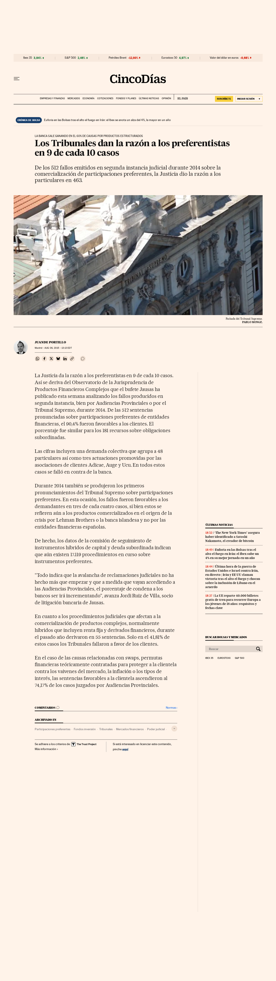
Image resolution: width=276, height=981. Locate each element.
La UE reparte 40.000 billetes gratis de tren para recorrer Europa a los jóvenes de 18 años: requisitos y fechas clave (233, 602)
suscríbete (224, 98)
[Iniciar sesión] (249, 99)
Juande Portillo (50, 342)
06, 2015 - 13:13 (58, 348)
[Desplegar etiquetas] (174, 728)
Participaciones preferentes (52, 729)
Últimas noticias (149, 98)
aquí (125, 749)
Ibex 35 (27, 57)
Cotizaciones (105, 98)
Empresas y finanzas (52, 98)
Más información (46, 749)
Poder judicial (156, 729)
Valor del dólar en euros (224, 57)
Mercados (73, 98)
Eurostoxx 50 (169, 57)
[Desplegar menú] (17, 78)
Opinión (166, 98)
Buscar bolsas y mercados (226, 637)
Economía (88, 98)
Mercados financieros (130, 729)
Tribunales (106, 729)
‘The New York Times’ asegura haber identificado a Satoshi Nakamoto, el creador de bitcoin (232, 537)
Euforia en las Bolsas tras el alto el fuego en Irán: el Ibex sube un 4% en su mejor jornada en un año (232, 554)
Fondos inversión (85, 729)
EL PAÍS (181, 97)
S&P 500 (70, 57)
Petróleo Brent (117, 57)
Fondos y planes (126, 98)
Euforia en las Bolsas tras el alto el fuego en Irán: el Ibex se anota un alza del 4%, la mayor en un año (107, 120)
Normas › (171, 707)
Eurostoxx (224, 658)
